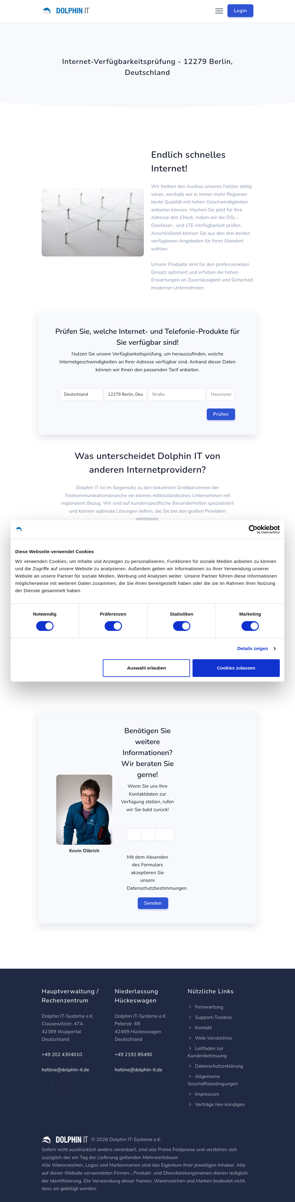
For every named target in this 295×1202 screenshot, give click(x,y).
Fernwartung (205, 1007)
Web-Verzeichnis (210, 1038)
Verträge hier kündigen (216, 1104)
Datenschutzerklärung (215, 1066)
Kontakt (200, 1027)
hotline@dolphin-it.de (65, 1069)
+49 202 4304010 (62, 1054)
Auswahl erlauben (146, 667)
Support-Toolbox (210, 1017)
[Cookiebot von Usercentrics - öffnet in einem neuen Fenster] (253, 529)
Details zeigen (252, 648)
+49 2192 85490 (133, 1054)
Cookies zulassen (236, 667)
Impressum (203, 1094)
